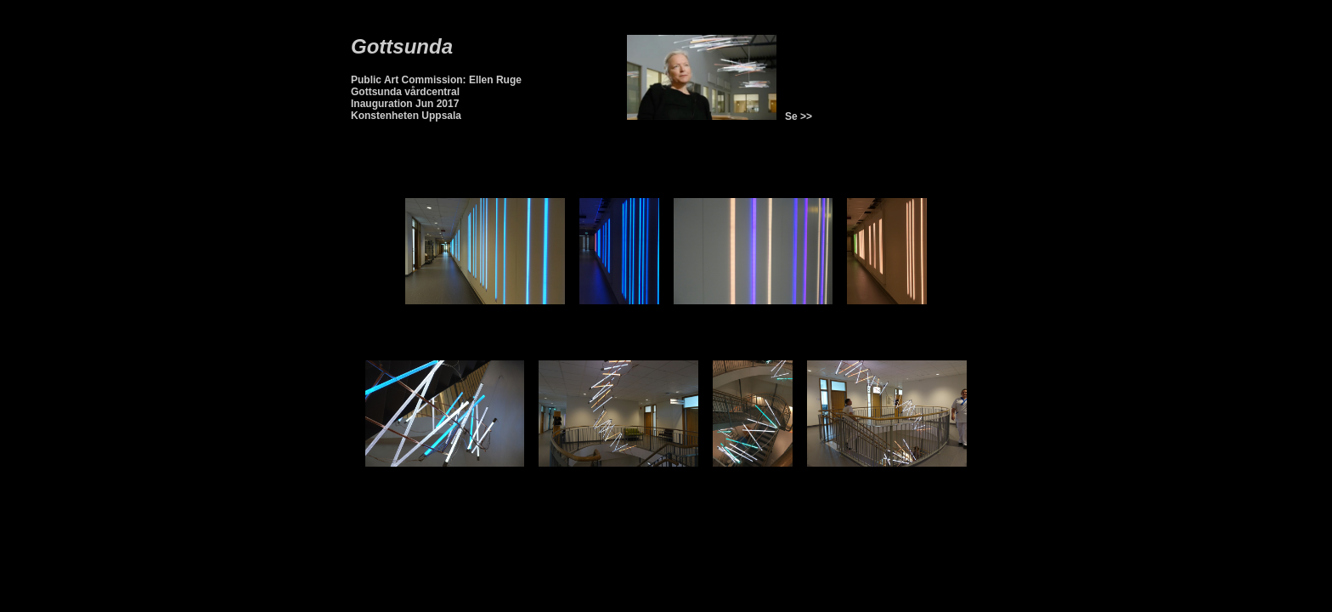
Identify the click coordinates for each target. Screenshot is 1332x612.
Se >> (795, 116)
